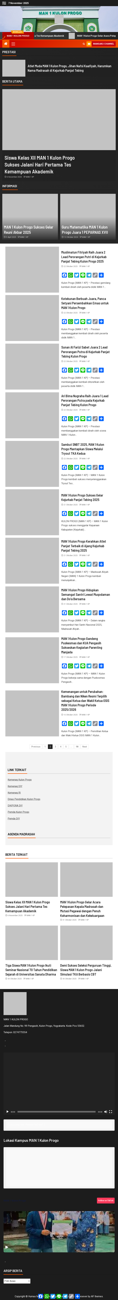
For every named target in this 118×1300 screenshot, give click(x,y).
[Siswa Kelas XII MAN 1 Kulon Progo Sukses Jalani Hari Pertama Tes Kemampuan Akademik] (59, 119)
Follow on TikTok (105, 1201)
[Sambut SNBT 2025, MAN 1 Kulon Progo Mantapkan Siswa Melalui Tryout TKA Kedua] (32, 464)
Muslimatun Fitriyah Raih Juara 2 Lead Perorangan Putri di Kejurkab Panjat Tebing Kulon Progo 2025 (84, 256)
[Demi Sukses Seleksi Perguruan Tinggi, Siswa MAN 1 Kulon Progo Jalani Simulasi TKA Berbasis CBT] (86, 943)
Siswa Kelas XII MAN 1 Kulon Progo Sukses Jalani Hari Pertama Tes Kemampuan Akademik (40, 164)
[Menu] (13, 44)
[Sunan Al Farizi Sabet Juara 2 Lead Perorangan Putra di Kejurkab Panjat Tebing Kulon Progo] (32, 367)
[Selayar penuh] (110, 1111)
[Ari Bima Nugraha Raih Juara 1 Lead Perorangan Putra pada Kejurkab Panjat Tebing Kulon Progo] (32, 415)
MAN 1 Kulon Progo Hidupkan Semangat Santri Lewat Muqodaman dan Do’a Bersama (85, 594)
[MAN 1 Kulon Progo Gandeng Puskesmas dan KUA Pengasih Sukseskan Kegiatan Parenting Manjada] (32, 660)
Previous (35, 746)
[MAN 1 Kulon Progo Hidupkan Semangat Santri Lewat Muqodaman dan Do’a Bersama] (32, 609)
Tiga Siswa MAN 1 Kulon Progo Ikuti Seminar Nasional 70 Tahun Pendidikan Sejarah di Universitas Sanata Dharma (31, 969)
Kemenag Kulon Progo (20, 779)
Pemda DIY (14, 818)
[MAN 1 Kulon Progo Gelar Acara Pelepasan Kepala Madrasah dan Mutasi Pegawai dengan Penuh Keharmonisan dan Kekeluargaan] (86, 879)
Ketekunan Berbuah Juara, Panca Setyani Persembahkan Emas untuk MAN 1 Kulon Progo (85, 303)
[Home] (6, 44)
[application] (59, 1083)
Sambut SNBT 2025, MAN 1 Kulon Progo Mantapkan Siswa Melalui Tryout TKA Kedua (82, 448)
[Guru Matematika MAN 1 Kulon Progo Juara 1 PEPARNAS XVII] (88, 217)
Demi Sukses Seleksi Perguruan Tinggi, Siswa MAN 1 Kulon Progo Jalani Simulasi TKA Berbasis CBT (85, 969)
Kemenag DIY (15, 786)
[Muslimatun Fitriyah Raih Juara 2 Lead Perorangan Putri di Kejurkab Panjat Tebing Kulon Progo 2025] (32, 270)
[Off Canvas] (4, 3)
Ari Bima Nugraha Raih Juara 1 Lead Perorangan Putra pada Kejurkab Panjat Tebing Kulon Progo (84, 400)
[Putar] (7, 1111)
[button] (13, 44)
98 (77, 746)
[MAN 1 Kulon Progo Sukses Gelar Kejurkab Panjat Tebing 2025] (32, 512)
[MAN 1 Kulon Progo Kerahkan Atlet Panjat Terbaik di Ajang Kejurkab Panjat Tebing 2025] (32, 561)
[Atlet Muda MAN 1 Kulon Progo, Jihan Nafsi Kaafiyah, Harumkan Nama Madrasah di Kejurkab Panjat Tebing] (13, 68)
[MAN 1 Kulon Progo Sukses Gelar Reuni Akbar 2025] (30, 217)
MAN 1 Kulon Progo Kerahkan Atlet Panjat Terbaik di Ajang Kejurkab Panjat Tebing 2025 (83, 545)
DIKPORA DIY (15, 805)
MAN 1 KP (30, 177)
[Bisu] (105, 1111)
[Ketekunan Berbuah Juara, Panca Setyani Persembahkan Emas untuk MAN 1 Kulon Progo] (32, 318)
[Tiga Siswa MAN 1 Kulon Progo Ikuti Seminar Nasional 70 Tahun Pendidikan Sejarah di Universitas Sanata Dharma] (31, 943)
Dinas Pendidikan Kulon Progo (24, 799)
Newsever (81, 1296)
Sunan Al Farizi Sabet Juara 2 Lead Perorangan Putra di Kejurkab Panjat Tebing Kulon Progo (85, 351)
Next (84, 746)
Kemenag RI (14, 792)
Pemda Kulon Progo (18, 812)
